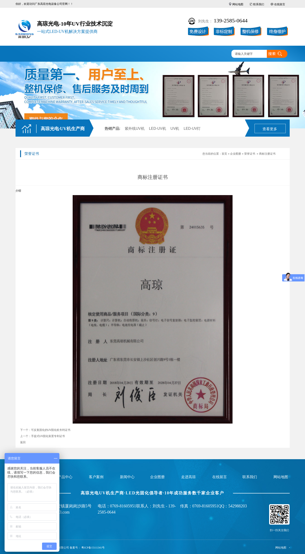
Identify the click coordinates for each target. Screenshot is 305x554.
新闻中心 (162, 54)
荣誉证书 (249, 153)
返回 (23, 442)
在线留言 (279, 4)
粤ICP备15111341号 (93, 547)
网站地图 (237, 4)
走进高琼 (189, 54)
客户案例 (109, 54)
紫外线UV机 (134, 128)
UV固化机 (56, 54)
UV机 (174, 128)
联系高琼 (216, 54)
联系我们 (258, 4)
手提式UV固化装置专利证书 (48, 436)
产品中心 (82, 54)
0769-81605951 (123, 506)
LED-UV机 (157, 128)
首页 (224, 153)
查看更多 (270, 129)
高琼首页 (28, 54)
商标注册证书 (267, 153)
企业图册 (135, 54)
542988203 (237, 506)
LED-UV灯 (192, 128)
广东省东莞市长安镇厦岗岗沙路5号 (60, 506)
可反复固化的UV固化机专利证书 (51, 430)
